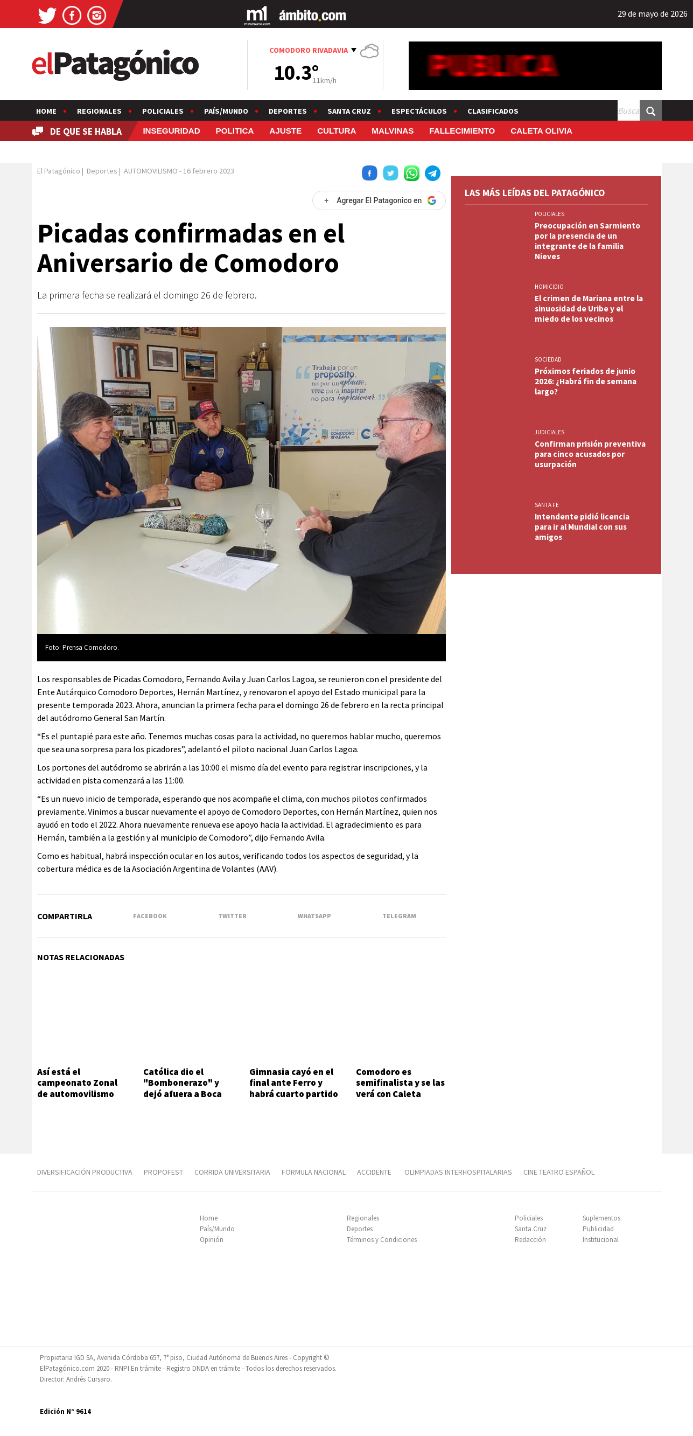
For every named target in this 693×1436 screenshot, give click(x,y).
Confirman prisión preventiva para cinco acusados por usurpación (590, 454)
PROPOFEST (163, 1172)
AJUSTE (285, 130)
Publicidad (598, 1228)
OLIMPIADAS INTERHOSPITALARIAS (458, 1172)
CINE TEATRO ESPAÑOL (558, 1172)
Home (46, 111)
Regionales (99, 111)
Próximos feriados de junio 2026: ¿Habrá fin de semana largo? (585, 381)
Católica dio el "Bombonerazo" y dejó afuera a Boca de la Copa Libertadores (182, 1094)
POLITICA (235, 130)
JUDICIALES (549, 432)
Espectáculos (419, 111)
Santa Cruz (349, 111)
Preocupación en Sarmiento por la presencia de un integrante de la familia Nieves (587, 240)
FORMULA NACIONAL (314, 1172)
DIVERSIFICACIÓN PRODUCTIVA (84, 1172)
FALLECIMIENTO (462, 130)
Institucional (601, 1239)
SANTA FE (547, 505)
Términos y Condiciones (382, 1239)
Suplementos (601, 1218)
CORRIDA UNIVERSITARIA (232, 1172)
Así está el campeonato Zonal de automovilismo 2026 (77, 1088)
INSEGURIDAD (171, 130)
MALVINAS (393, 130)
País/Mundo (226, 111)
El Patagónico (58, 171)
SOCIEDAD (548, 359)
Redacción (530, 1239)
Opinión (211, 1239)
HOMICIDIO (549, 286)
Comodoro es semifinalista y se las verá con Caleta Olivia (400, 1088)
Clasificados (493, 111)
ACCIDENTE (375, 1172)
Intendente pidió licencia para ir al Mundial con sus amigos (582, 526)
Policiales (163, 111)
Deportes (288, 111)
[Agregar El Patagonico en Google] (379, 200)
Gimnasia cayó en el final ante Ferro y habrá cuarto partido (293, 1083)
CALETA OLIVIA (541, 130)
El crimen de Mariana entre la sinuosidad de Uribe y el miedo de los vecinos (589, 308)
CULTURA (336, 130)
